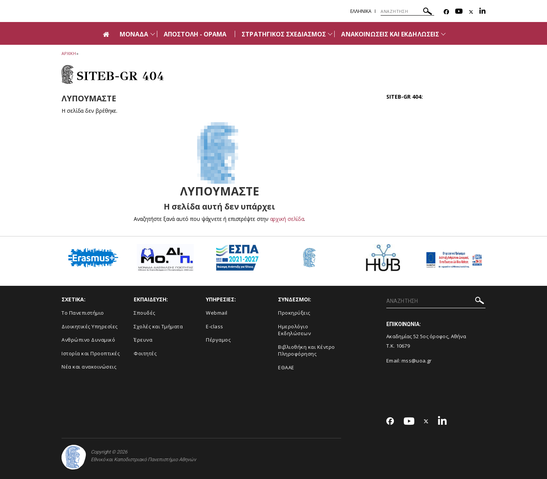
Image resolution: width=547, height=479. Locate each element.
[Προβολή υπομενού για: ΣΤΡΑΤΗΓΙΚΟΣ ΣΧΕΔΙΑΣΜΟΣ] (330, 34)
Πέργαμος (218, 339)
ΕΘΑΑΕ (286, 367)
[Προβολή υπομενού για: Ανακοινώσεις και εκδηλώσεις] (443, 34)
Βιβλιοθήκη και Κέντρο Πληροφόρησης (306, 350)
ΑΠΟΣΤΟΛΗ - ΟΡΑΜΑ (195, 34)
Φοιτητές (145, 353)
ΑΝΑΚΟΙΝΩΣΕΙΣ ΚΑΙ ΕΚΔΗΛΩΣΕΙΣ (390, 34)
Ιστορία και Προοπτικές (91, 353)
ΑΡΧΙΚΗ (69, 53)
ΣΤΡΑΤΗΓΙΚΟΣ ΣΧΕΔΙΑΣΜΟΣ (284, 34)
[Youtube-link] (459, 12)
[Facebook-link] (446, 12)
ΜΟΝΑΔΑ (134, 34)
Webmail (217, 312)
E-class (214, 326)
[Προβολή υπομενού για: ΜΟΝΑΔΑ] (153, 34)
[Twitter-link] (471, 12)
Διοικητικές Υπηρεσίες (90, 326)
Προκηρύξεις (294, 312)
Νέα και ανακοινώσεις (89, 366)
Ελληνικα (361, 11)
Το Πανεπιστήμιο (83, 312)
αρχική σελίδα (287, 218)
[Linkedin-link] (482, 12)
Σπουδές (144, 312)
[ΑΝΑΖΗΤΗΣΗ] (407, 11)
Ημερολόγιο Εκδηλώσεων (294, 330)
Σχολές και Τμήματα (158, 326)
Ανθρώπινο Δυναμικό (88, 339)
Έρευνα (143, 339)
